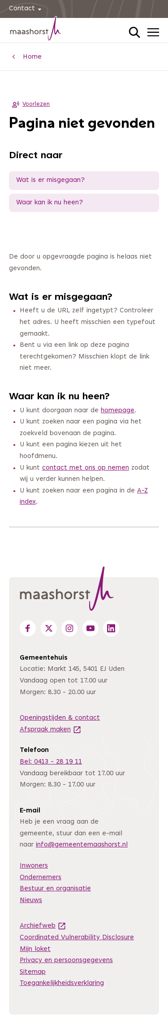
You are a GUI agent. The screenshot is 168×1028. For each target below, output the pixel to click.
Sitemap (33, 972)
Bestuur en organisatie (55, 888)
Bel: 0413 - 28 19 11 (51, 762)
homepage (117, 410)
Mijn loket (35, 949)
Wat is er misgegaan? (50, 180)
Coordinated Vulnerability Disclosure (77, 937)
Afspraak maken (51, 729)
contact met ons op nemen (85, 468)
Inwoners (34, 866)
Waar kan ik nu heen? (49, 202)
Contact (26, 9)
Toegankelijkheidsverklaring (62, 983)
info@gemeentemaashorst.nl (82, 845)
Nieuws (31, 900)
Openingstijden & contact (60, 718)
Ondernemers (40, 877)
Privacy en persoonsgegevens (66, 960)
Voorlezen (29, 104)
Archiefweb (43, 926)
